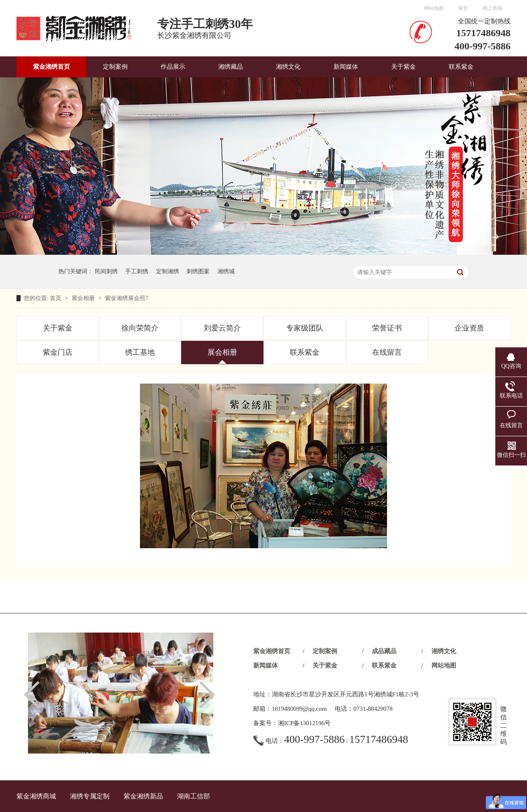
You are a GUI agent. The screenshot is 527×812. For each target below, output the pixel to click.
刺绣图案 (198, 271)
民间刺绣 (106, 271)
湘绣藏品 (230, 66)
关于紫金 (403, 66)
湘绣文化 (288, 66)
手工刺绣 (136, 271)
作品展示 (173, 66)
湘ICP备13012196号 (304, 723)
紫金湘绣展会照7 (126, 298)
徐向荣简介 (140, 328)
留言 (463, 8)
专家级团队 (304, 328)
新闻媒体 (345, 66)
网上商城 (492, 8)
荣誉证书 (387, 328)
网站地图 (434, 8)
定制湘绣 (167, 271)
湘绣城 (226, 271)
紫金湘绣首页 (51, 66)
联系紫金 (461, 66)
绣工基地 (140, 352)
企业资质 (469, 328)
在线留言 (387, 352)
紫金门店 (57, 352)
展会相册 (84, 298)
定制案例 (115, 66)
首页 (56, 298)
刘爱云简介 (222, 328)
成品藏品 (384, 651)
